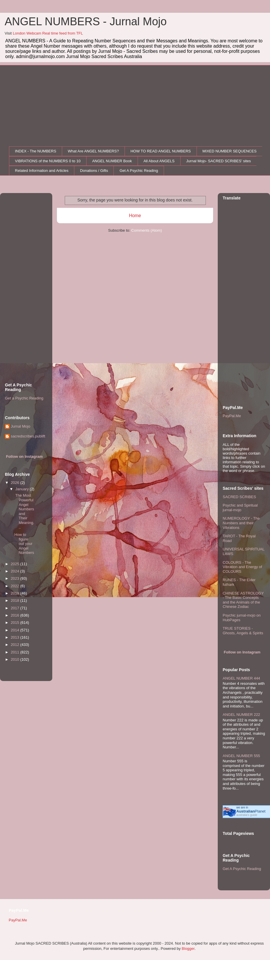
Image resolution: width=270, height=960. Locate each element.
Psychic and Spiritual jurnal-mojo (240, 507)
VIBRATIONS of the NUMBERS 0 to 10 (48, 161)
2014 (15, 630)
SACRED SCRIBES (239, 497)
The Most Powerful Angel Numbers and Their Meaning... (24, 511)
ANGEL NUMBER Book (112, 161)
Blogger (188, 948)
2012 (15, 644)
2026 (15, 482)
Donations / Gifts (94, 170)
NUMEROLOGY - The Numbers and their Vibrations (241, 522)
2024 (15, 571)
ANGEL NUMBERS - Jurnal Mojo (86, 21)
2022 (15, 586)
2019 (15, 593)
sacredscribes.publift (28, 436)
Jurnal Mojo (20, 426)
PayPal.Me (232, 416)
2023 (15, 578)
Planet (250, 811)
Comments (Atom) (146, 230)
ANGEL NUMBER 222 (241, 714)
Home (135, 215)
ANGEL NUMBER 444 (241, 678)
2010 (15, 659)
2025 (15, 564)
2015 (15, 622)
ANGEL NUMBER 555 (241, 756)
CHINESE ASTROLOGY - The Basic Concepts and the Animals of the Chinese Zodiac (243, 600)
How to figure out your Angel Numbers (24, 543)
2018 (15, 600)
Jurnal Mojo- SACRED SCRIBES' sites (218, 161)
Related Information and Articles (42, 170)
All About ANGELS (158, 161)
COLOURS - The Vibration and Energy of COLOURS (242, 567)
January (22, 489)
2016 (15, 615)
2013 (15, 637)
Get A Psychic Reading (139, 170)
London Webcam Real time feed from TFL (48, 33)
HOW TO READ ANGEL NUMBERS (160, 151)
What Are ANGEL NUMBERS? (93, 151)
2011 (15, 652)
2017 (15, 608)
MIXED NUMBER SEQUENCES (229, 151)
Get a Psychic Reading (24, 398)
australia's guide (246, 815)
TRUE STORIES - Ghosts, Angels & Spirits (243, 630)
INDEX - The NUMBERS (35, 151)
